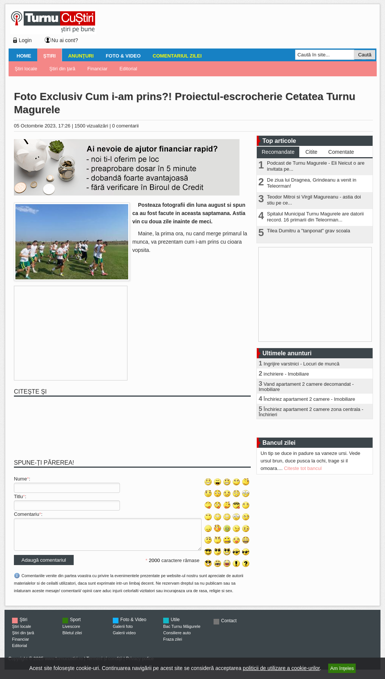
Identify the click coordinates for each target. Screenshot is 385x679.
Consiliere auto (177, 638)
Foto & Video (123, 56)
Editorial (128, 68)
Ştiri (49, 56)
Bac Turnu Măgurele (181, 632)
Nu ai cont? (65, 40)
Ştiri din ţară (62, 68)
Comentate (341, 152)
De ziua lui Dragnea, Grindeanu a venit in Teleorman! (311, 183)
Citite (311, 152)
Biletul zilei (72, 638)
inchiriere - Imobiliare (286, 374)
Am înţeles (342, 668)
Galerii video (124, 638)
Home (24, 56)
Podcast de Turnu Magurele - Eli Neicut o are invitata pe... (315, 166)
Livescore (71, 632)
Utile (175, 625)
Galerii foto (123, 632)
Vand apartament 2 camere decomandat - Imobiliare (306, 386)
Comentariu (26, 514)
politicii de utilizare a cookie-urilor (281, 668)
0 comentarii (125, 126)
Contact (228, 626)
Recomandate (278, 152)
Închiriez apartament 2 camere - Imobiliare (309, 399)
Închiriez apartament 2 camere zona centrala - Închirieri (311, 411)
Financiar (97, 68)
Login (25, 40)
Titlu (18, 496)
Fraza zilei (172, 645)
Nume (20, 479)
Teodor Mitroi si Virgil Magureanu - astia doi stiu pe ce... (314, 200)
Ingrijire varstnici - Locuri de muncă (302, 364)
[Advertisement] (234, 28)
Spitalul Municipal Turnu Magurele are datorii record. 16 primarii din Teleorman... (315, 217)
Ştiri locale (26, 68)
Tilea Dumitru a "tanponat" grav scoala (308, 230)
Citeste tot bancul (302, 468)
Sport (75, 625)
